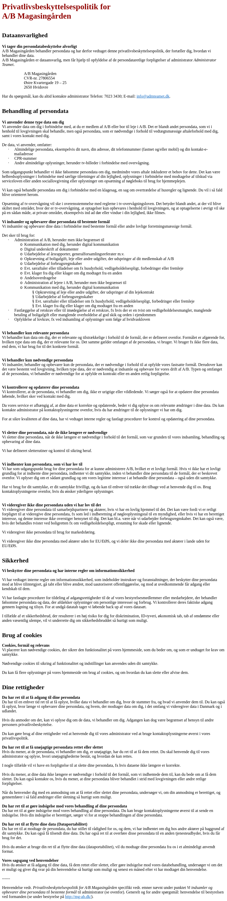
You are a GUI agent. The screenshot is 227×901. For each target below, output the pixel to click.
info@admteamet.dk (153, 96)
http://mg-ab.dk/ (78, 896)
